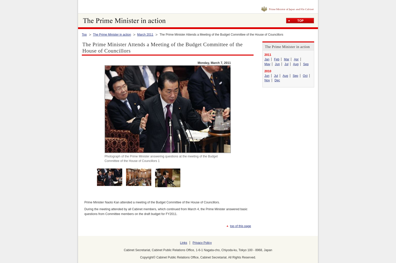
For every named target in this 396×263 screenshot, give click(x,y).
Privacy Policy (202, 243)
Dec (277, 80)
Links (183, 243)
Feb (276, 59)
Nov (267, 80)
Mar (286, 59)
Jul (286, 64)
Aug (296, 64)
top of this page (240, 226)
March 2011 (145, 34)
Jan (266, 59)
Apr (296, 59)
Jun (277, 64)
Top (84, 34)
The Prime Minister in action (112, 34)
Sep (306, 64)
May (267, 64)
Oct (305, 76)
